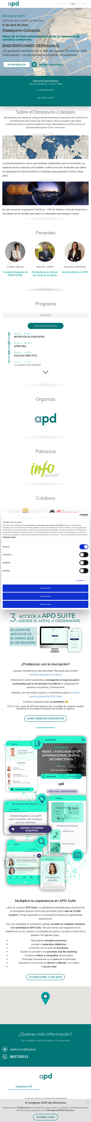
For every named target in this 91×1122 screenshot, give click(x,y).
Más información (17, 64)
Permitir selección (45, 596)
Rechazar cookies (45, 604)
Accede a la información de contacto (24, 1089)
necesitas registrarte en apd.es (45, 674)
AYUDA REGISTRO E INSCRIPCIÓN (45, 718)
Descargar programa (45, 326)
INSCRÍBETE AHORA (46, 1117)
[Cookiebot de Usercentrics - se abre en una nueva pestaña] (74, 515)
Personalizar (80, 580)
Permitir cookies (45, 588)
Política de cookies (9, 537)
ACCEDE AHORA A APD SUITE (45, 977)
